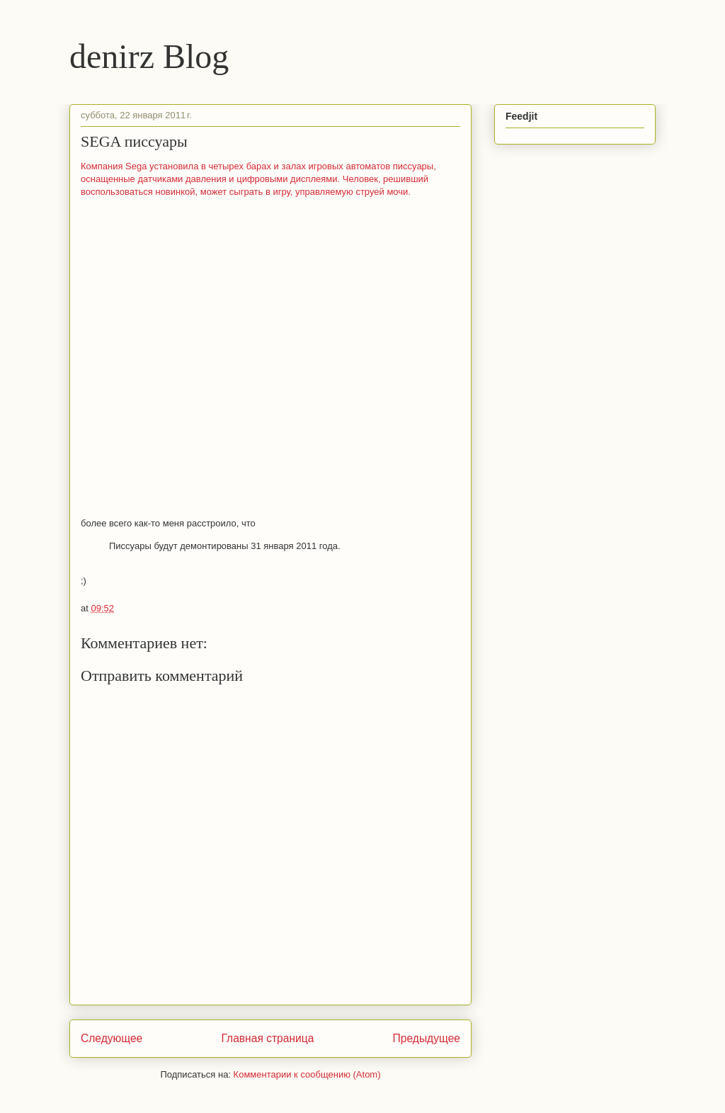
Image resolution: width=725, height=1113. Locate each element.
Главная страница (267, 1038)
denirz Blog (149, 56)
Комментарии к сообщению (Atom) (307, 1074)
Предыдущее (426, 1038)
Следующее (111, 1038)
